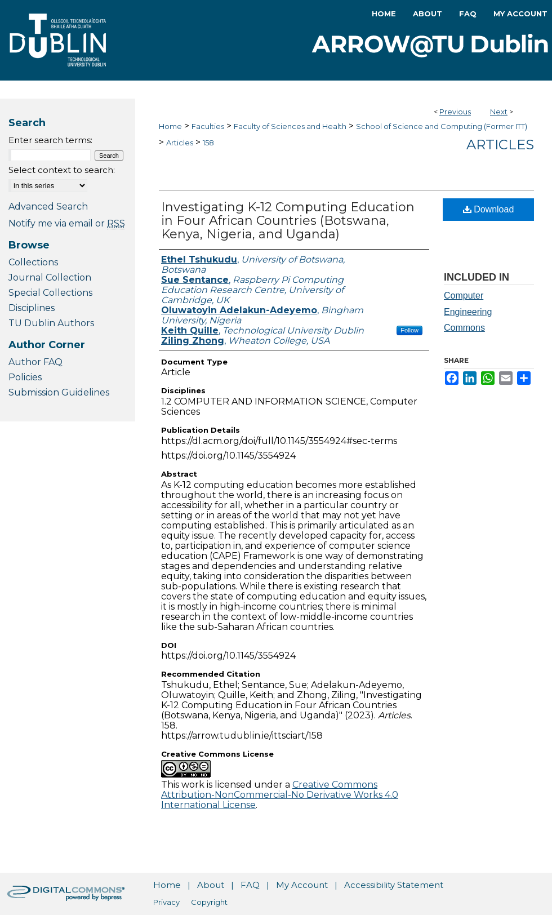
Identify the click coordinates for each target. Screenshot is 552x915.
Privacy (166, 902)
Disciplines (31, 308)
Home (170, 126)
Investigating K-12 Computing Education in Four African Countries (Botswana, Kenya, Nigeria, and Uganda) (288, 220)
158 (208, 142)
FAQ (250, 885)
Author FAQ (35, 362)
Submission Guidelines (58, 392)
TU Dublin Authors (51, 323)
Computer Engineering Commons (468, 312)
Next (499, 111)
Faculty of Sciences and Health (290, 126)
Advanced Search (48, 206)
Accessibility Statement (393, 885)
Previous (455, 111)
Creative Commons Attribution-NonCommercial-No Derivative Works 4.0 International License (279, 794)
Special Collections (50, 292)
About (210, 885)
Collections (33, 262)
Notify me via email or (66, 223)
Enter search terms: (50, 140)
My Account (302, 885)
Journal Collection (49, 277)
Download (488, 209)
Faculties (208, 126)
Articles (179, 142)
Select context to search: (61, 170)
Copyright (209, 902)
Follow (409, 330)
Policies (25, 377)
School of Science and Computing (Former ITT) (441, 126)
